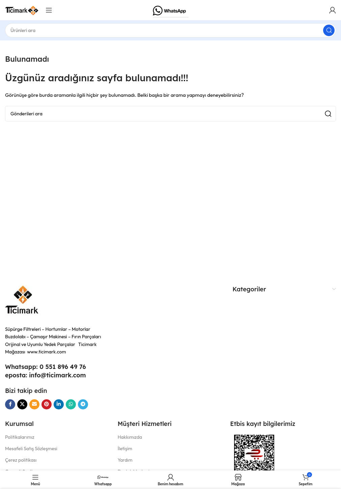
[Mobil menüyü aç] (49, 10)
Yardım (125, 460)
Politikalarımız (19, 437)
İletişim (125, 448)
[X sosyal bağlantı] (22, 404)
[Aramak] (170, 30)
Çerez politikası (20, 460)
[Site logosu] (22, 9)
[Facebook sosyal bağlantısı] (10, 404)
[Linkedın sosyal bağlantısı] (59, 404)
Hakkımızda (130, 437)
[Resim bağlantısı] (22, 301)
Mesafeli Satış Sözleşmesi (31, 448)
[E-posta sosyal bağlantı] (34, 404)
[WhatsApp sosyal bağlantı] (71, 404)
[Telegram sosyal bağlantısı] (83, 404)
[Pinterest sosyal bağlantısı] (46, 404)
